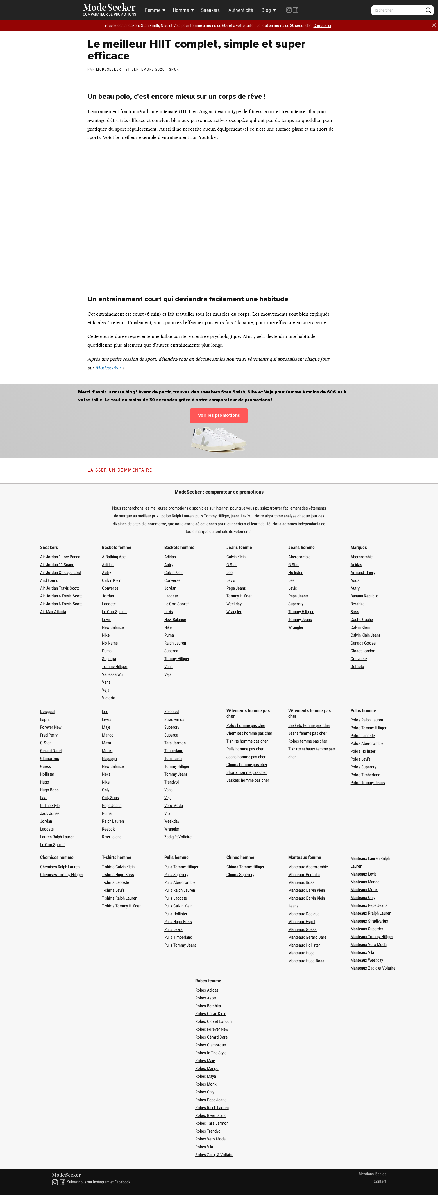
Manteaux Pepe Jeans (369, 905)
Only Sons (110, 797)
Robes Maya (205, 1076)
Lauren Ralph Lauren (57, 837)
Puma (107, 651)
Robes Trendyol (208, 1131)
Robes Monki (206, 1084)
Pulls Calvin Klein (178, 906)
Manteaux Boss (301, 882)
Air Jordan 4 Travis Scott (61, 596)
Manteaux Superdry (367, 929)
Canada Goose (363, 643)
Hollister (295, 572)
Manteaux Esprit (301, 921)
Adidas (108, 564)
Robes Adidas (207, 990)
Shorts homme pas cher (246, 772)
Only (105, 790)
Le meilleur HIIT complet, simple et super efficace (196, 50)
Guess (45, 766)
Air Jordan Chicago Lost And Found (60, 576)
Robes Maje (205, 1060)
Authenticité (240, 10)
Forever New (51, 727)
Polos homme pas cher (245, 725)
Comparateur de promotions (109, 14)
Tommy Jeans (300, 619)
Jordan (108, 596)
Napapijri (109, 758)
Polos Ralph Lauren (367, 720)
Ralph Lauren (175, 643)
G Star (231, 564)
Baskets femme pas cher (309, 725)
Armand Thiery (363, 572)
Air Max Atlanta (53, 611)
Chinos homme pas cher (246, 764)
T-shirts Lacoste (115, 882)
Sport (175, 69)
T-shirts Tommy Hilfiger (121, 906)
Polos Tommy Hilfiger (369, 727)
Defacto (357, 666)
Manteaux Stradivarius (369, 921)
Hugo (44, 782)
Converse (110, 588)
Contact (380, 1181)
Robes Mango (207, 1068)
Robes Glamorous (210, 1045)
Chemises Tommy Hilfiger (61, 874)
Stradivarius (174, 719)
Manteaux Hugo (301, 953)
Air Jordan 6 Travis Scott (61, 603)
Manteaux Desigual (304, 913)
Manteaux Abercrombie (308, 866)
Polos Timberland (365, 774)
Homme (181, 10)
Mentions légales (372, 1173)
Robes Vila (204, 1146)
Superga (109, 658)
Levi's (106, 719)
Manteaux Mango (365, 881)
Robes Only (204, 1092)
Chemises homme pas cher (249, 733)
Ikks (43, 797)
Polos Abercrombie (367, 743)
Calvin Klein (111, 580)
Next (106, 774)
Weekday (234, 603)
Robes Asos (205, 998)
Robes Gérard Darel (211, 1037)
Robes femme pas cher (307, 741)
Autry (106, 572)
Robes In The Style (210, 1052)
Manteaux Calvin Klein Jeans (306, 902)
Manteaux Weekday (367, 960)
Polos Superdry (363, 767)
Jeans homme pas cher (246, 756)
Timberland (173, 750)
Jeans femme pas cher (307, 733)
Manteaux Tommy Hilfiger (372, 936)
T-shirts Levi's (113, 890)
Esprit (45, 719)
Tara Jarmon (175, 742)
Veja (105, 690)
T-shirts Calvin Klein (118, 866)
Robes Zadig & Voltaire (214, 1154)
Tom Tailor (173, 758)
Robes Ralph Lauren (212, 1107)
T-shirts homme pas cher (247, 741)
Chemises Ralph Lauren (60, 866)
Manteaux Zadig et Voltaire (373, 968)
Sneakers (210, 10)
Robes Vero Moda (210, 1139)
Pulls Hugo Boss (178, 921)
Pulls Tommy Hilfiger (181, 866)
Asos (355, 580)
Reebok (108, 829)
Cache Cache (362, 619)
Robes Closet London (213, 1021)
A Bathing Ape (114, 556)
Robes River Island (210, 1115)
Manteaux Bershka (304, 874)
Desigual (47, 711)
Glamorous (49, 758)
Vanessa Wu (112, 674)
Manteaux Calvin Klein (306, 890)
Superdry (295, 603)
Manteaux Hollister (304, 945)
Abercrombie (299, 556)
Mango (108, 735)
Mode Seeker (109, 7)
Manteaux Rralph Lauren (371, 913)
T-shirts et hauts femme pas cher (311, 752)
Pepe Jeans (236, 588)
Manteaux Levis (364, 874)
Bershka (357, 603)
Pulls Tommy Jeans (180, 945)
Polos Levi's (361, 759)
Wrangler (234, 611)
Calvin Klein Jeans (366, 635)
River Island (111, 837)
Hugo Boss (49, 790)
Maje (106, 727)
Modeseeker (107, 367)
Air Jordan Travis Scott (59, 588)
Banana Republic (364, 596)
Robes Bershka (208, 1005)
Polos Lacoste (363, 735)
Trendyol (171, 782)
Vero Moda (173, 805)
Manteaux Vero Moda (369, 944)
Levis (106, 619)
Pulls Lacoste (175, 898)
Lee (229, 572)
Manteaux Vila (362, 952)
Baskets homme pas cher (247, 780)
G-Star (45, 742)
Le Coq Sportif (114, 611)
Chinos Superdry (240, 874)
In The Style (50, 805)
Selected (171, 711)
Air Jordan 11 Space (57, 564)
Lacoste (109, 603)
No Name (110, 643)
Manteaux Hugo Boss (306, 960)
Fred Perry (49, 735)
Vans (106, 682)
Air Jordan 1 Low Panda (60, 556)
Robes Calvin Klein (210, 1013)
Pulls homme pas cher (245, 749)
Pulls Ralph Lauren (179, 890)
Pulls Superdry (176, 874)
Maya (106, 742)
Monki (107, 750)
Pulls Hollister (175, 913)
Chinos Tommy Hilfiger (245, 866)
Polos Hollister (363, 751)
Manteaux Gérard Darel (307, 937)
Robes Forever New (211, 1029)
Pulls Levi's (173, 929)
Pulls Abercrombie (179, 882)
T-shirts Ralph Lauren (119, 898)
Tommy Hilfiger (114, 666)
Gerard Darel (51, 750)
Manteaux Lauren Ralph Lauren (370, 862)
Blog (266, 10)
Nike (106, 635)
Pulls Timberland (178, 937)
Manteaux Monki (364, 889)
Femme (152, 10)
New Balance (113, 627)
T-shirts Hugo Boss (118, 874)
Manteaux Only (363, 897)
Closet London (363, 651)
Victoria (108, 698)
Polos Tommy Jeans (368, 782)
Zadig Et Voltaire (178, 837)
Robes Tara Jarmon (211, 1123)
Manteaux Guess (302, 929)
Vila (167, 813)
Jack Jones (50, 813)
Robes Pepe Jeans (210, 1099)
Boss (355, 611)
